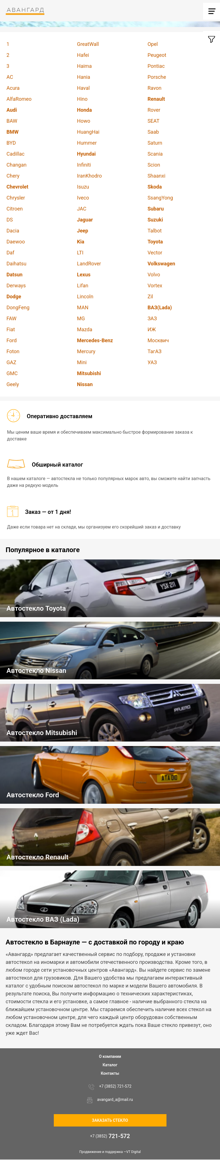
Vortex (155, 285)
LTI (80, 253)
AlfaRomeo (19, 99)
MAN (82, 307)
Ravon (155, 88)
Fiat (10, 329)
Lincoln (85, 296)
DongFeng (17, 307)
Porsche (157, 77)
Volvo (154, 274)
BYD (11, 143)
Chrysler (15, 198)
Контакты (110, 1073)
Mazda (84, 329)
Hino (82, 99)
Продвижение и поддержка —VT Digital (110, 1152)
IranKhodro (89, 176)
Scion (154, 165)
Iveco (83, 198)
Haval (83, 88)
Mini (81, 362)
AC (9, 77)
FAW (11, 318)
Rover (154, 110)
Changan (16, 165)
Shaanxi (156, 176)
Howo (83, 121)
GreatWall (88, 44)
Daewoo (15, 242)
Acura (13, 88)
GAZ (11, 362)
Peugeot (157, 55)
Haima (84, 66)
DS (9, 220)
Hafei (83, 55)
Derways (16, 285)
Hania (83, 77)
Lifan (82, 285)
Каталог (110, 1065)
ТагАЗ (155, 351)
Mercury (86, 351)
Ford (11, 340)
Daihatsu (16, 264)
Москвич (158, 340)
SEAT (153, 121)
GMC (12, 373)
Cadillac (15, 154)
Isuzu (83, 187)
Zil (150, 296)
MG (81, 318)
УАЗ (152, 362)
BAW (11, 121)
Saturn (155, 143)
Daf (10, 253)
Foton (12, 351)
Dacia (12, 231)
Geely (12, 384)
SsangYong (160, 198)
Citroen (14, 209)
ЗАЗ (152, 318)
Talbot (155, 231)
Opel (153, 44)
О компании (110, 1056)
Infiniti (84, 165)
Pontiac (156, 66)
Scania (155, 154)
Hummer (87, 143)
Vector (155, 253)
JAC (81, 209)
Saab (153, 132)
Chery (12, 176)
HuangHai (88, 132)
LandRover (89, 264)
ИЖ (152, 329)
